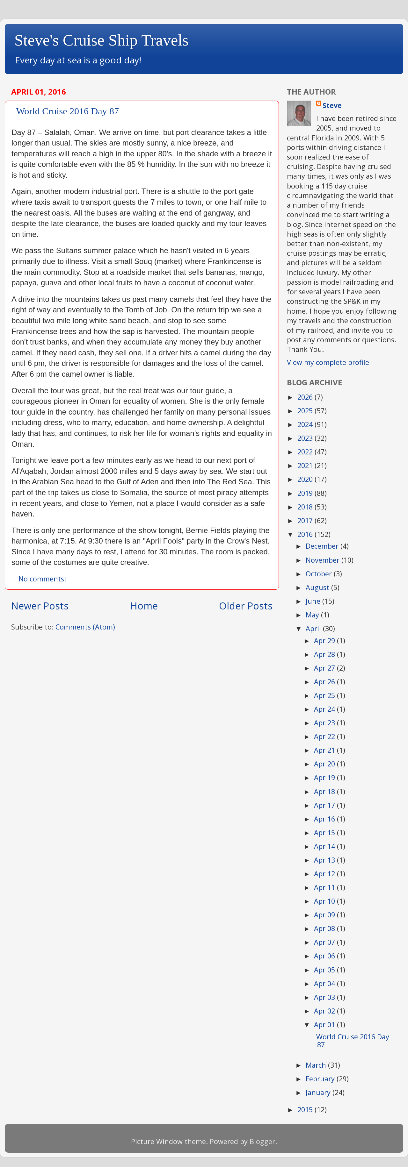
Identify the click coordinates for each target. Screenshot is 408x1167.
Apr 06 (325, 955)
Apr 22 (325, 736)
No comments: (43, 578)
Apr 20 (325, 763)
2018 (306, 506)
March (317, 1065)
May (313, 614)
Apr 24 (325, 709)
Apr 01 (325, 1024)
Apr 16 (325, 818)
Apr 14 (325, 846)
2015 (306, 1109)
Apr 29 (325, 640)
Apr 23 (325, 722)
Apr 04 (325, 983)
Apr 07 (325, 942)
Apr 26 (325, 681)
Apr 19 (325, 777)
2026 (306, 397)
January (319, 1092)
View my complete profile (328, 362)
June (314, 601)
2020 (306, 479)
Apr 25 (325, 695)
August (318, 587)
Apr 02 (325, 1010)
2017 (306, 520)
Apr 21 (325, 750)
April (314, 628)
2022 (306, 451)
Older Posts (246, 605)
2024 (306, 424)
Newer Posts (40, 605)
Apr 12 (325, 873)
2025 (306, 410)
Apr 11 (325, 887)
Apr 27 (325, 667)
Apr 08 (325, 928)
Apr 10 (325, 901)
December (323, 546)
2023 (306, 438)
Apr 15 (325, 832)
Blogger (262, 1141)
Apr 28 (325, 654)
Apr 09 (325, 914)
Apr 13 (325, 860)
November (323, 560)
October (320, 573)
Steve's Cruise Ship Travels (101, 40)
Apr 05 (325, 969)
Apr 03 (325, 997)
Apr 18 (325, 791)
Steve (332, 105)
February (321, 1078)
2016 (306, 534)
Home (144, 605)
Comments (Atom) (85, 626)
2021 (306, 465)
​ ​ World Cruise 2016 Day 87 (65, 111)
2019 (306, 493)
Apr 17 (325, 805)
